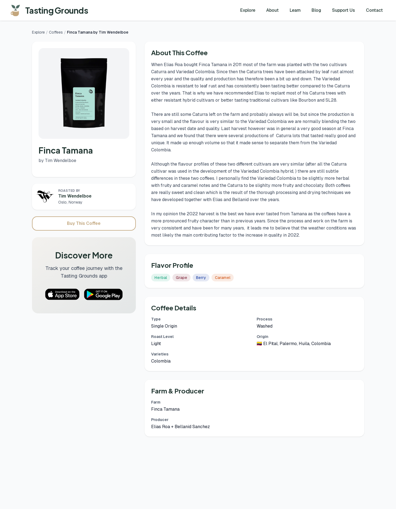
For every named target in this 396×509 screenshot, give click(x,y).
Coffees (56, 32)
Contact (374, 10)
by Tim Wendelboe (57, 160)
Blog (316, 10)
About (272, 10)
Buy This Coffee (84, 223)
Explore (247, 10)
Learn (295, 10)
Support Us (343, 10)
